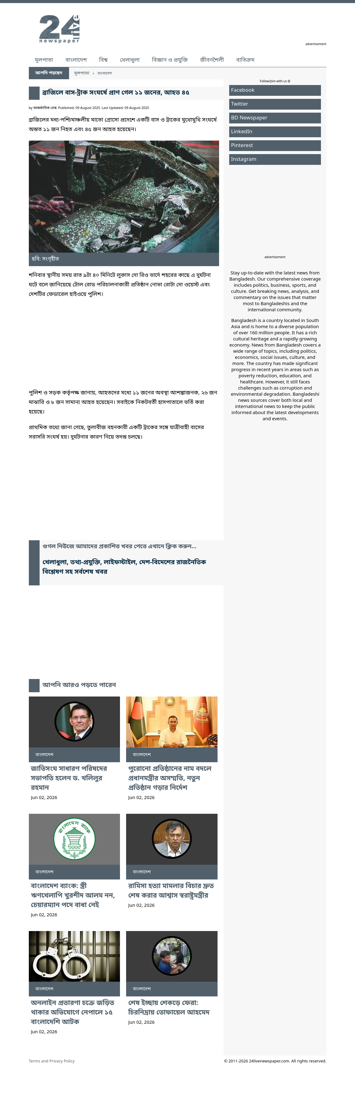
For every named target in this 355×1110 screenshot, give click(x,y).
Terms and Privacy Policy (52, 1061)
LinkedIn (241, 131)
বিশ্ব (103, 60)
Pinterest (242, 145)
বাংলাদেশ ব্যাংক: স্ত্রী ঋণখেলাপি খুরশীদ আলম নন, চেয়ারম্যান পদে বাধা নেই (73, 896)
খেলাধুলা (130, 60)
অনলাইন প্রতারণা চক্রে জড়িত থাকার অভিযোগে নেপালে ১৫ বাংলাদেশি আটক (72, 1013)
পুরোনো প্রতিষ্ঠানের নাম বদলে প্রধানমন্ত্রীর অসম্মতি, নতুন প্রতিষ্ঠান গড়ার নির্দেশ (169, 779)
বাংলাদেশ (76, 60)
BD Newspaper (249, 118)
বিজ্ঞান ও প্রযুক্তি (170, 60)
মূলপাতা (44, 60)
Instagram (244, 159)
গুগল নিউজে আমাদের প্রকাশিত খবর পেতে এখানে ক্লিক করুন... (120, 547)
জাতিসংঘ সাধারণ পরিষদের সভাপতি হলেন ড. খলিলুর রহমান (69, 779)
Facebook (242, 90)
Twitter (239, 104)
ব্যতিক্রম (245, 60)
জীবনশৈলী (212, 60)
